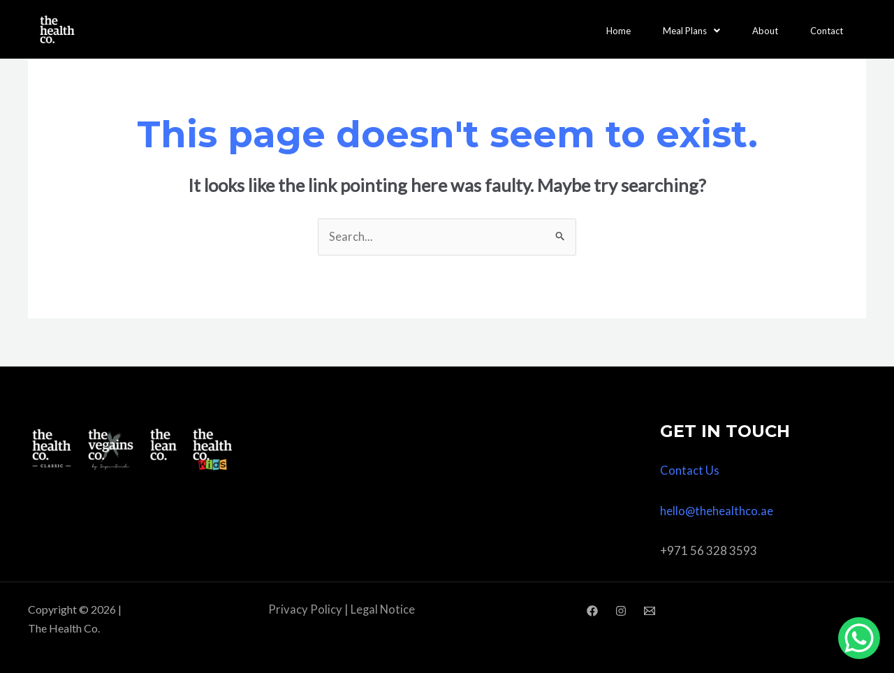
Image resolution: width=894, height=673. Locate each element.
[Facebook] (592, 610)
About (765, 29)
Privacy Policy (305, 609)
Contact (826, 29)
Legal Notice (383, 609)
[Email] (649, 610)
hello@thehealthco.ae (717, 510)
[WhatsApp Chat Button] (859, 638)
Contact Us (689, 471)
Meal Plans (691, 29)
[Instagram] (620, 610)
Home (618, 29)
